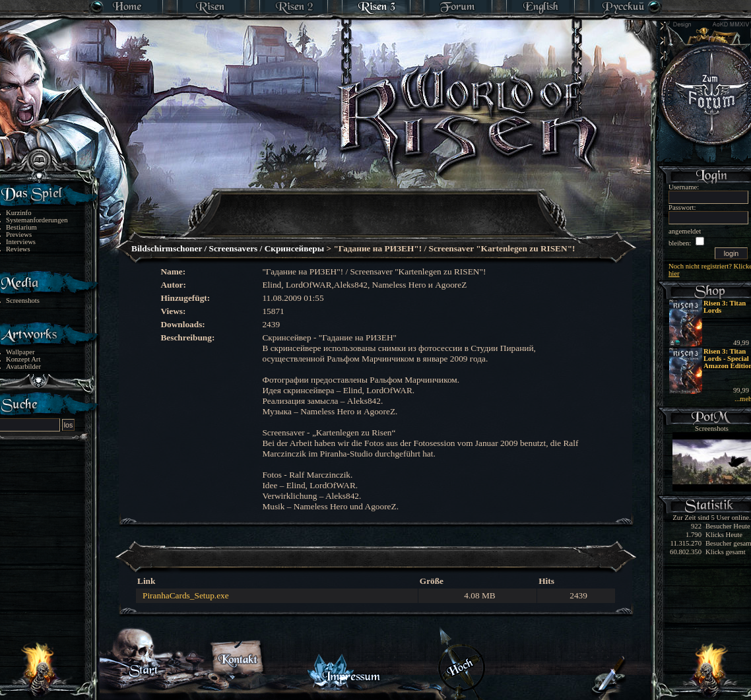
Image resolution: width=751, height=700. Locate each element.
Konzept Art (23, 359)
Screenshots (23, 300)
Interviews (21, 241)
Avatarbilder (23, 366)
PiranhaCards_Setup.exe (186, 595)
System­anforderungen (37, 220)
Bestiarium (21, 227)
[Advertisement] (376, 204)
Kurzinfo (18, 212)
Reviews (18, 249)
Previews (19, 234)
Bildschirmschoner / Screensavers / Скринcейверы (227, 248)
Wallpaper (20, 352)
